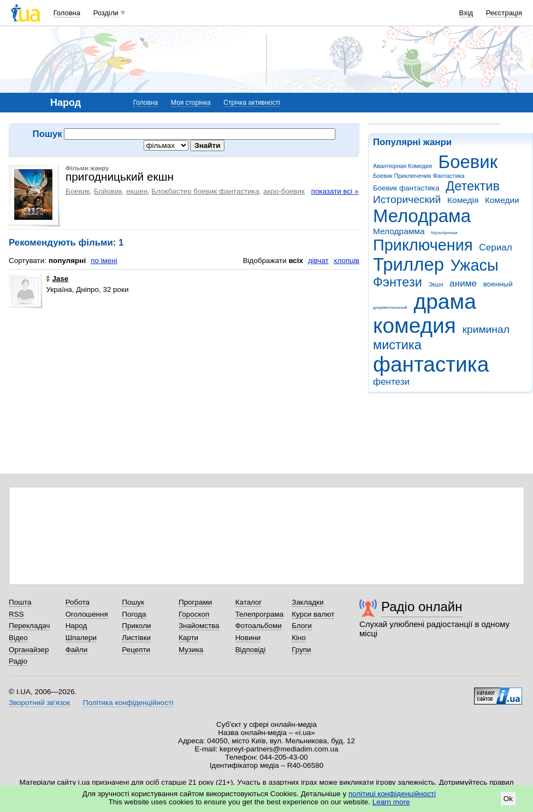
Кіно (299, 638)
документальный (390, 307)
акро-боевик (284, 191)
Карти (188, 638)
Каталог (248, 602)
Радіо (18, 661)
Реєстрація (504, 13)
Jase (57, 278)
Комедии (502, 200)
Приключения (423, 245)
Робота (78, 602)
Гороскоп (194, 614)
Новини (248, 638)
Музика (191, 650)
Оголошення (87, 614)
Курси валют (313, 614)
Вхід (466, 13)
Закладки (307, 602)
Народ (76, 626)
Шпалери (81, 638)
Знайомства (199, 626)
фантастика (431, 364)
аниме (463, 283)
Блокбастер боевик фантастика (205, 191)
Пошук (133, 602)
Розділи (106, 13)
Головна (67, 13)
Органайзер (29, 650)
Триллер (408, 264)
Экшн (436, 284)
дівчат (318, 260)
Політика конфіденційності (128, 702)
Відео (18, 638)
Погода (134, 614)
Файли (77, 650)
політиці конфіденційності (392, 794)
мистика (397, 345)
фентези (391, 382)
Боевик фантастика (406, 188)
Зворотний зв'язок (39, 702)
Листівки (136, 638)
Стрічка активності (251, 102)
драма (445, 301)
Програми (195, 602)
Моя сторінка (191, 102)
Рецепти (136, 650)
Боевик (468, 162)
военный (498, 284)
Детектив (473, 186)
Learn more (391, 802)
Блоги (302, 626)
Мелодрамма (399, 231)
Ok (508, 799)
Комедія (462, 200)
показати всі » (335, 191)
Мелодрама (422, 216)
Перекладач (29, 626)
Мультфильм (444, 232)
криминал (486, 329)
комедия (414, 325)
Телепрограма (259, 614)
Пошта (20, 602)
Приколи (136, 626)
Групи (301, 650)
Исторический (407, 199)
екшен (136, 191)
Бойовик (108, 191)
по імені (104, 260)
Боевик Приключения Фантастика (418, 175)
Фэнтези (397, 282)
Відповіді (250, 650)
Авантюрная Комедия (402, 166)
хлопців (346, 260)
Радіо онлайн (422, 606)
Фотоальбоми (258, 626)
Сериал (495, 247)
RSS (16, 614)
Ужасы (475, 265)
